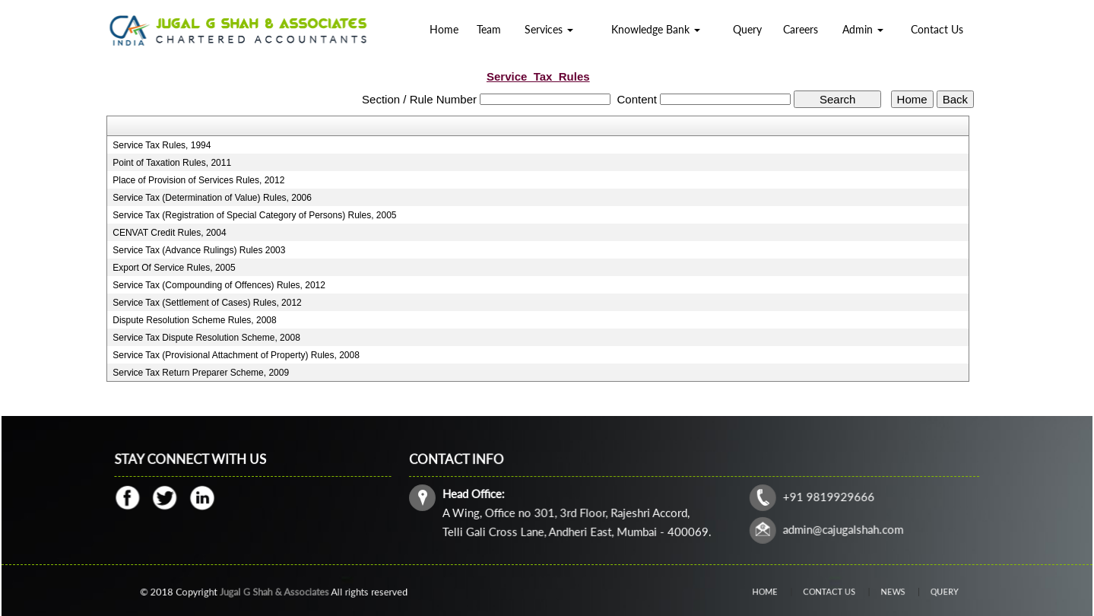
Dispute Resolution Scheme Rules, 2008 (194, 320)
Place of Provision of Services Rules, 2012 (198, 180)
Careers (800, 29)
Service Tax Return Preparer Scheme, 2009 (201, 372)
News (882, 591)
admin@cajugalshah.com (840, 528)
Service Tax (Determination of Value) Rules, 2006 (212, 197)
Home (444, 29)
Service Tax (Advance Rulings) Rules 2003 (199, 250)
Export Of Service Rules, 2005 (174, 267)
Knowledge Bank (655, 29)
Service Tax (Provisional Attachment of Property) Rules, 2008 (236, 355)
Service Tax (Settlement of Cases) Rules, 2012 (207, 302)
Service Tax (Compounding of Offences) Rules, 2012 (219, 285)
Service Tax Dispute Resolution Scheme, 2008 (206, 337)
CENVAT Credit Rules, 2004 (169, 232)
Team (489, 29)
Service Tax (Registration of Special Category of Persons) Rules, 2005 (254, 215)
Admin (862, 29)
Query (747, 29)
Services (549, 29)
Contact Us (937, 29)
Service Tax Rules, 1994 (162, 145)
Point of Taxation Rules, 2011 (172, 162)
